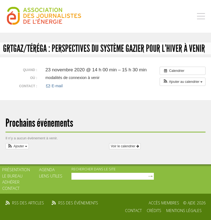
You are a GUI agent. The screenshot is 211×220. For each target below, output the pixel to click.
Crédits (154, 210)
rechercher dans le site (93, 169)
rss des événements (78, 202)
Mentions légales (184, 210)
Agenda (47, 169)
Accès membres (164, 202)
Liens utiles (50, 176)
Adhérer (11, 182)
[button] (182, 82)
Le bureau (12, 176)
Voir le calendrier (125, 146)
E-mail (54, 86)
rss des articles (28, 202)
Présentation (16, 169)
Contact (11, 188)
